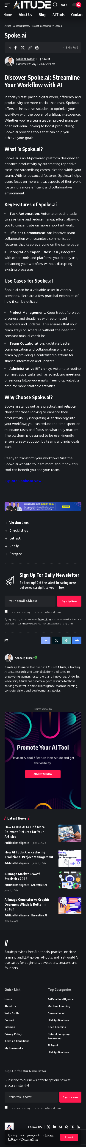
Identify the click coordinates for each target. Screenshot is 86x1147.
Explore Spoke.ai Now (23, 481)
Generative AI (39, 885)
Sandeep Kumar (25, 58)
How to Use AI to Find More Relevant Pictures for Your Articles (25, 832)
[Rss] (78, 1127)
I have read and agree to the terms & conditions (35, 611)
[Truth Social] (72, 1127)
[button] (69, 1137)
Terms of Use (29, 1139)
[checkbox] (6, 611)
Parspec (15, 554)
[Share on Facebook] (15, 47)
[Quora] (66, 1127)
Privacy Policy (29, 623)
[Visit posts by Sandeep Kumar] (9, 658)
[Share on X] (22, 47)
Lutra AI (15, 538)
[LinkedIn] (54, 1127)
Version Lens (19, 522)
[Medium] (60, 1127)
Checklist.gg (18, 530)
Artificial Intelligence (17, 843)
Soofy (14, 546)
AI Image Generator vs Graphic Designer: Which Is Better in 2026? (27, 904)
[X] (48, 1127)
